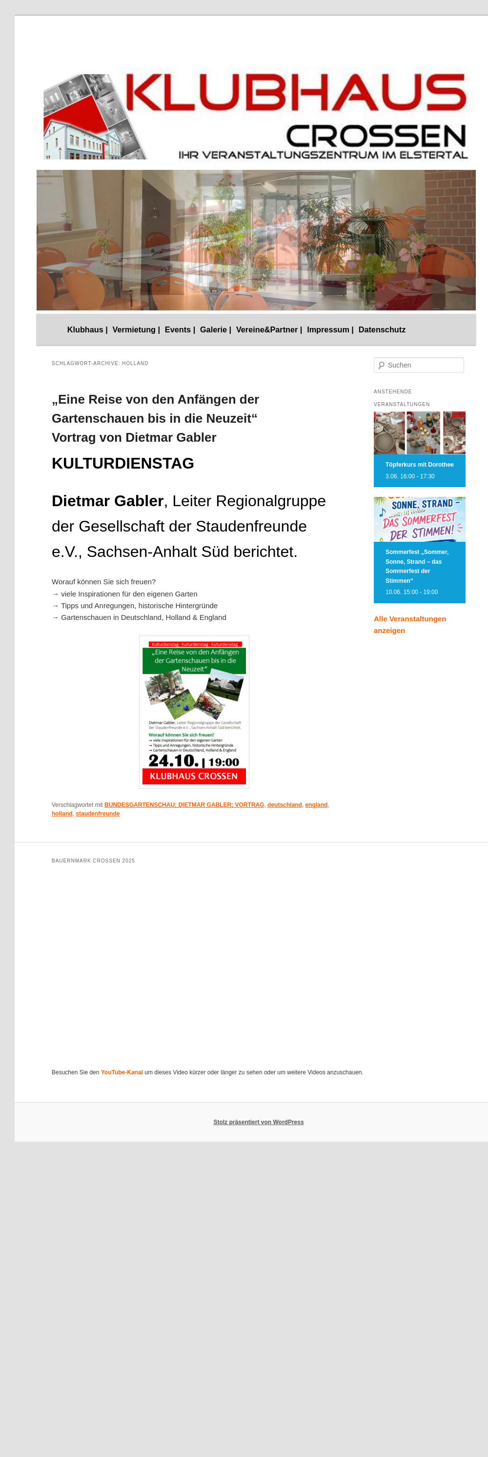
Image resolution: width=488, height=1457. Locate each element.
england (316, 804)
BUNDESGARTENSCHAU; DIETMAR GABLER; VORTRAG (184, 804)
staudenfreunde (98, 813)
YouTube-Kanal (122, 1072)
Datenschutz (382, 329)
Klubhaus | (87, 329)
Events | (180, 329)
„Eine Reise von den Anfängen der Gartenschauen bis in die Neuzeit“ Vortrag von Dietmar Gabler (155, 418)
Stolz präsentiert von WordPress (258, 1122)
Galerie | (215, 329)
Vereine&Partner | (269, 329)
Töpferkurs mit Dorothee (420, 464)
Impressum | (330, 329)
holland (62, 813)
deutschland (284, 804)
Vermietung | (137, 329)
